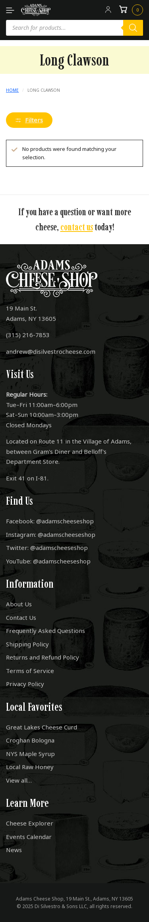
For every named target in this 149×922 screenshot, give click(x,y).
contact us (76, 227)
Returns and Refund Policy (42, 657)
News (14, 850)
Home (12, 90)
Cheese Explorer (29, 823)
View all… (19, 780)
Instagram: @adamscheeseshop (50, 534)
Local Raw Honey (30, 767)
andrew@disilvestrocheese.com (50, 351)
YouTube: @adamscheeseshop (48, 561)
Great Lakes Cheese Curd (41, 727)
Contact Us (21, 617)
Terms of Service (30, 671)
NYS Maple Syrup (30, 754)
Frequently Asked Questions (45, 631)
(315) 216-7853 (28, 335)
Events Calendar (29, 837)
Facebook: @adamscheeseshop (50, 521)
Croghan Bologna (30, 740)
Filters (29, 120)
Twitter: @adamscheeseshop (47, 548)
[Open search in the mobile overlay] (74, 28)
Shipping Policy (27, 644)
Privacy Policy (25, 684)
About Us (19, 604)
